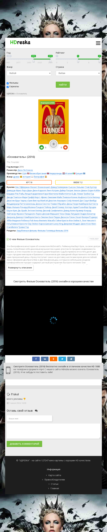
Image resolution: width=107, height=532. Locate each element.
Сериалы (14, 86)
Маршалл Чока (57, 213)
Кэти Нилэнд (94, 197)
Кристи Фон (67, 220)
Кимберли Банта (32, 217)
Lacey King (58, 223)
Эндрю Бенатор (88, 213)
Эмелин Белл (47, 217)
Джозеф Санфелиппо (53, 210)
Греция (79, 173)
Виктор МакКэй (40, 200)
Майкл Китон (65, 193)
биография (39, 176)
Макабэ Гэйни (54, 220)
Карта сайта (54, 475)
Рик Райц (19, 193)
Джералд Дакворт (15, 217)
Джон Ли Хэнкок (25, 170)
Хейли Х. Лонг (79, 220)
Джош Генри (72, 203)
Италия (68, 173)
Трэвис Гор (23, 227)
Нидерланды (56, 173)
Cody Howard (73, 200)
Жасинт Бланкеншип (40, 187)
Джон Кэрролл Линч (42, 190)
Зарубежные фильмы (27, 230)
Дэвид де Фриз (14, 190)
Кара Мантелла (50, 193)
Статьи (54, 484)
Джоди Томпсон (14, 197)
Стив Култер (91, 187)
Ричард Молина (28, 207)
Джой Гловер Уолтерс (62, 207)
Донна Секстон (43, 203)
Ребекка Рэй (27, 220)
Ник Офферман (22, 187)
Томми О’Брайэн (58, 203)
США (24, 173)
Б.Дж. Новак (77, 193)
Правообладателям (54, 479)
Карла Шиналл (46, 223)
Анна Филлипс (40, 220)
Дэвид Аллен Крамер (73, 210)
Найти (63, 84)
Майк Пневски (64, 197)
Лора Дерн (27, 190)
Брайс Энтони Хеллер (31, 210)
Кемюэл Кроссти (19, 223)
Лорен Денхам (43, 213)
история (27, 176)
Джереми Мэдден (71, 223)
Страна (60, 66)
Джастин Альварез (57, 200)
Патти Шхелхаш (27, 203)
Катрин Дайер (59, 190)
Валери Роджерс (90, 217)
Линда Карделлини (33, 193)
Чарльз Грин (26, 200)
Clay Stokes (33, 223)
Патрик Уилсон (73, 190)
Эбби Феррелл (14, 220)
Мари (24, 197)
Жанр (10, 66)
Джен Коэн (86, 223)
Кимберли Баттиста (88, 203)
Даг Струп (84, 200)
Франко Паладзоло (25, 213)
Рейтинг (60, 52)
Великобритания (38, 173)
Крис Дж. (17, 210)
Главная (54, 488)
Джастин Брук (13, 200)
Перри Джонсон (61, 217)
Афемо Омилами (49, 197)
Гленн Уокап (75, 217)
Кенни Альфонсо (79, 197)
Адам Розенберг (81, 207)
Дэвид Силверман (59, 187)
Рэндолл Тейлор (43, 207)
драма (16, 176)
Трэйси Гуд (89, 193)
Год (9, 52)
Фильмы (13, 82)
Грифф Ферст (34, 197)
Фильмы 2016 (61, 230)
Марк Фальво (13, 207)
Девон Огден (87, 190)
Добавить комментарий (24, 443)
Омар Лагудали (72, 213)
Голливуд (50, 230)
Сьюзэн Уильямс (76, 187)
